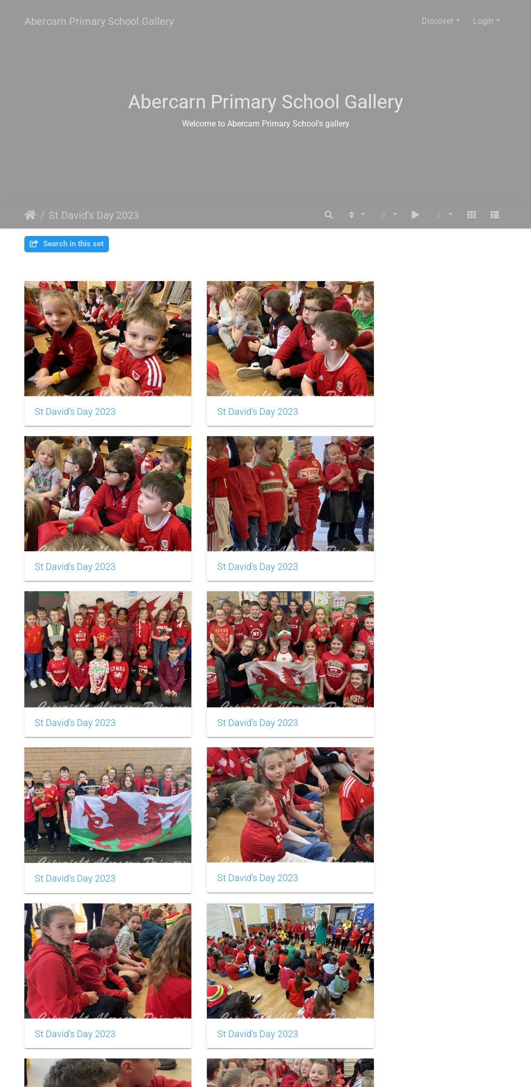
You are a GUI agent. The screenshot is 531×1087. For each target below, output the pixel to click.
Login (483, 21)
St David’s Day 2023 (75, 400)
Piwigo (287, 1069)
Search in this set (67, 243)
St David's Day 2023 (94, 215)
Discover (437, 21)
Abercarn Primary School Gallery (99, 21)
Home (30, 215)
